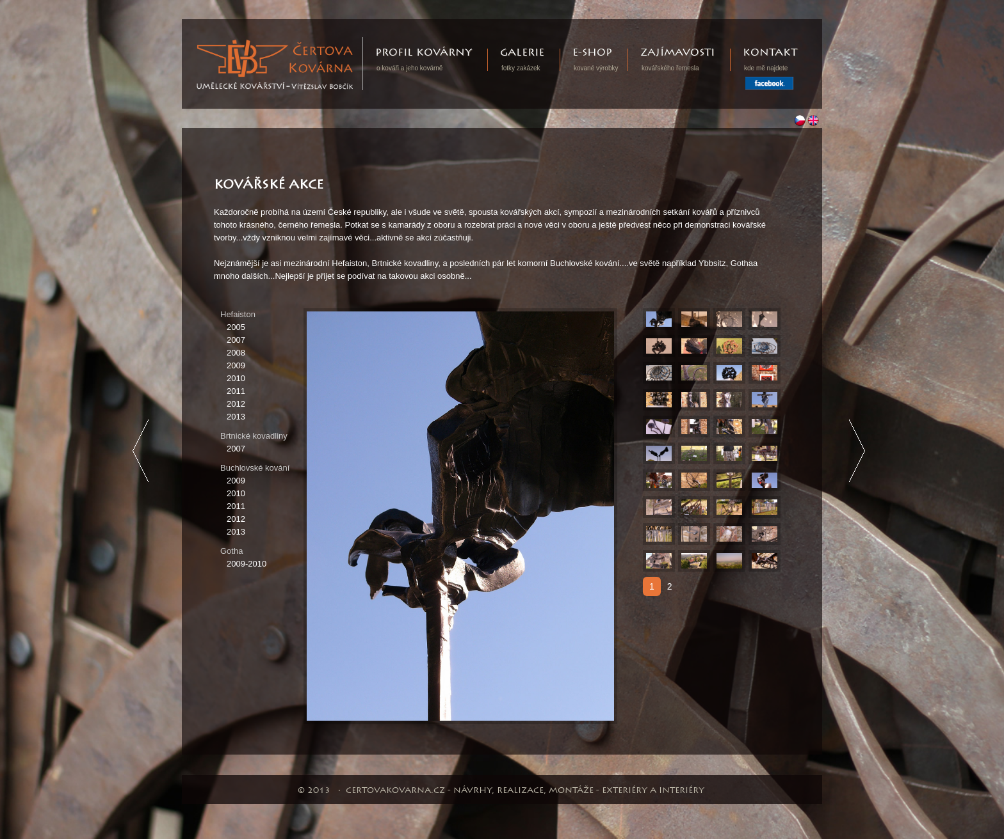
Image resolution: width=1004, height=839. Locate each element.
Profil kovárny (423, 53)
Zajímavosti (677, 53)
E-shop (592, 53)
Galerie (522, 53)
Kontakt (770, 53)
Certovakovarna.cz (362, 43)
